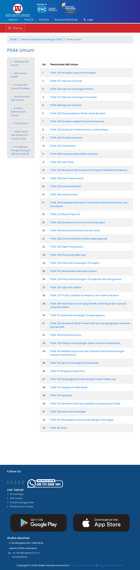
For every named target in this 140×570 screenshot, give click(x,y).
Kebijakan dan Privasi (109, 565)
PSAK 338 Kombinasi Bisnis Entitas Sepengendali (78, 238)
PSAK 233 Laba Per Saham (65, 287)
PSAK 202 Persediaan (63, 146)
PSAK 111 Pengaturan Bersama (67, 371)
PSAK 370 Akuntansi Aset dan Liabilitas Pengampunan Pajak (85, 403)
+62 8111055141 (18, 557)
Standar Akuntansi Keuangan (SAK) (42, 39)
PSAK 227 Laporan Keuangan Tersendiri (73, 97)
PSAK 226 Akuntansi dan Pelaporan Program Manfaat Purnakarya (88, 170)
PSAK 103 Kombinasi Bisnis (65, 186)
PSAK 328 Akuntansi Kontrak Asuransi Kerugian (77, 222)
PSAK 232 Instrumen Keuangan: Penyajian (74, 263)
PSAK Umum (21, 123)
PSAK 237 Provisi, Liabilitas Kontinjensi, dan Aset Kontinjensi (84, 295)
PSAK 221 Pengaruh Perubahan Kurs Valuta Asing (79, 129)
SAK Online (16, 498)
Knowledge (17, 494)
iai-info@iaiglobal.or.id (24, 553)
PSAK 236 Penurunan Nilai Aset (68, 255)
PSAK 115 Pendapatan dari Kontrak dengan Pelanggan (82, 420)
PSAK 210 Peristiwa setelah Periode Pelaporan (77, 121)
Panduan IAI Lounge (21, 506)
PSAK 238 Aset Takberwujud (66, 178)
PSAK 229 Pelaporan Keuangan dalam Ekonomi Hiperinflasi (85, 343)
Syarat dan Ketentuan (83, 565)
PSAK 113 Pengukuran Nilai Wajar (69, 387)
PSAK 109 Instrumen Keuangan (68, 411)
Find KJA (44, 19)
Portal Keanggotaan (22, 502)
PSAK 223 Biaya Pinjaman (65, 214)
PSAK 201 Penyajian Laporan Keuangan (73, 72)
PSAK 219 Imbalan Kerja (64, 194)
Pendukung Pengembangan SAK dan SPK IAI (21, 150)
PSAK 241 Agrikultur (61, 395)
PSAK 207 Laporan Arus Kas (66, 81)
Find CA (29, 19)
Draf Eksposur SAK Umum (20, 98)
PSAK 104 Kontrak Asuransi (65, 335)
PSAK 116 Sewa (58, 428)
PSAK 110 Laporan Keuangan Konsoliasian (74, 363)
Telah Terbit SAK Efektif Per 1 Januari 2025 (20, 135)
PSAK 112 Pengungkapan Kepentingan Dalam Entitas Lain (83, 379)
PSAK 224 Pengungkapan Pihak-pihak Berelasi (77, 113)
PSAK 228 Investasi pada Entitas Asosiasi (74, 154)
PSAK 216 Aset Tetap (62, 162)
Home (13, 39)
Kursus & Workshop (66, 19)
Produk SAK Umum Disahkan (20, 86)
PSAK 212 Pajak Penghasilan (66, 246)
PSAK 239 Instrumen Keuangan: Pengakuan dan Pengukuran (86, 279)
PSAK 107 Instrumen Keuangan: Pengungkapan (77, 315)
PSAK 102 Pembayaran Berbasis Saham (73, 271)
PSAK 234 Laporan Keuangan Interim (72, 89)
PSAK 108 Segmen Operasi (65, 105)
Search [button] (13, 19)
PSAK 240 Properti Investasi (66, 137)
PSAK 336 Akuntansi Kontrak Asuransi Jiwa (75, 230)
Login (88, 19)
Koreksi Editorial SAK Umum (18, 112)
